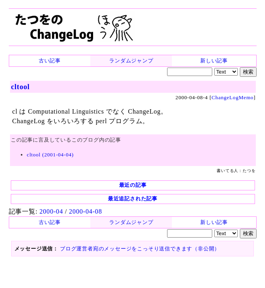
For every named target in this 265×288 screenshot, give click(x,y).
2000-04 (42, 193)
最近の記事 (133, 169)
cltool (14, 86)
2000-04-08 (73, 193)
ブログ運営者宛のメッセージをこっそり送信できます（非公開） (127, 227)
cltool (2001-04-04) (42, 144)
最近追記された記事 (133, 182)
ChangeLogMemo (240, 95)
